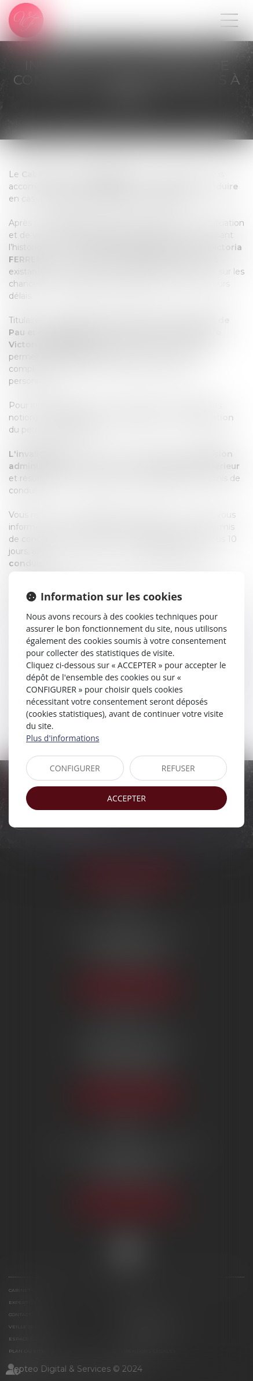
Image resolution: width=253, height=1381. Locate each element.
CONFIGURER (75, 768)
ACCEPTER (126, 798)
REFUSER (178, 768)
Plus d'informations (62, 737)
